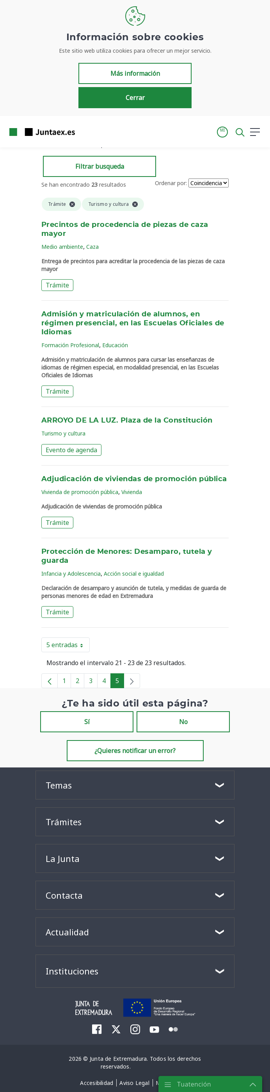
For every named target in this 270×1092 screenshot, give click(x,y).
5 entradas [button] (68, 646)
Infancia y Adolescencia (71, 573)
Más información (135, 73)
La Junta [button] (63, 858)
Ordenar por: (171, 183)
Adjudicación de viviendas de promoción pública (134, 479)
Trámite (57, 285)
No (183, 721)
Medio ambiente (62, 246)
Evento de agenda (71, 450)
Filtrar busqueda (99, 166)
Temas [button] (59, 785)
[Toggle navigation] (86, 131)
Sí (87, 721)
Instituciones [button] (72, 971)
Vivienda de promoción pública (79, 492)
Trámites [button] (64, 822)
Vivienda (131, 492)
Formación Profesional (70, 345)
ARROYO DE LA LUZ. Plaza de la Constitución (127, 420)
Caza (92, 246)
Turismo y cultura (63, 433)
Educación (115, 345)
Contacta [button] (64, 895)
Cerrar (135, 97)
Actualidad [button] (67, 932)
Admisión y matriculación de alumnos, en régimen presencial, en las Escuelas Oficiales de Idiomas (132, 323)
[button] (222, 132)
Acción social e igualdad (134, 573)
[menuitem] (97, 1029)
